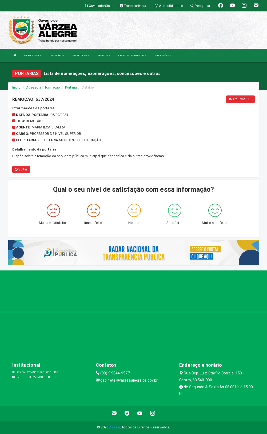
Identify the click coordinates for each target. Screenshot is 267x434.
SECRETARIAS (80, 55)
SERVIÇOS (103, 55)
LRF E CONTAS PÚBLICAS (132, 55)
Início (16, 87)
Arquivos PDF (240, 99)
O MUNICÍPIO (56, 55)
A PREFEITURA (32, 55)
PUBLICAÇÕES (162, 55)
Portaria (71, 87)
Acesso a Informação (43, 87)
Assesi (114, 427)
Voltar (21, 169)
